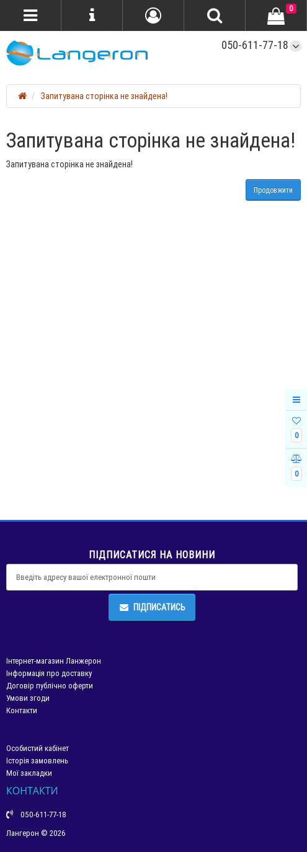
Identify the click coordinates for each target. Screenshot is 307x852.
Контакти (21, 710)
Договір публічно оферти (49, 685)
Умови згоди (28, 698)
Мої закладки (29, 773)
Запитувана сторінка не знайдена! (104, 96)
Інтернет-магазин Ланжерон (53, 661)
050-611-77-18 (254, 45)
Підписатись (151, 607)
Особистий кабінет (37, 748)
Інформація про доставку (49, 673)
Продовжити (273, 190)
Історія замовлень (37, 760)
